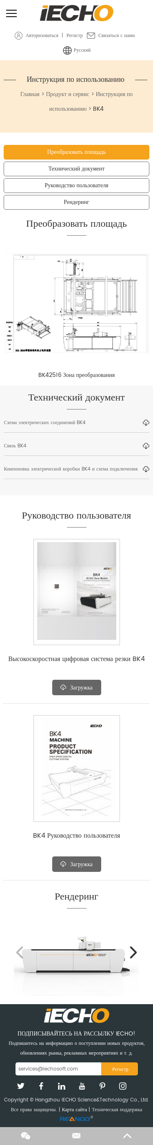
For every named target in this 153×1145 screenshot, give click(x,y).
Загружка (76, 688)
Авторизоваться (42, 35)
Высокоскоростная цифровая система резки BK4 (76, 659)
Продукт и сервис (67, 94)
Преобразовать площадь (76, 152)
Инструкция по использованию (75, 79)
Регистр (75, 35)
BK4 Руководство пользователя (76, 835)
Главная (30, 94)
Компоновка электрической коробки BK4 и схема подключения (76, 469)
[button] (133, 952)
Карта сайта (74, 1110)
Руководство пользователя (76, 185)
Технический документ (77, 168)
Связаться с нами (116, 35)
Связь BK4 (76, 446)
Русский (82, 50)
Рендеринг (76, 202)
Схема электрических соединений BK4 (76, 423)
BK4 (98, 109)
